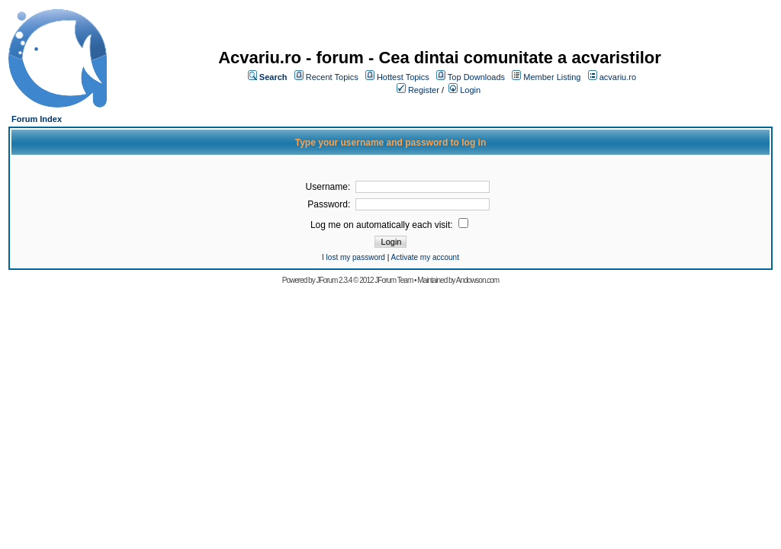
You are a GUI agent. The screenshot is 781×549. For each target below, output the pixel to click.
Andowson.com (477, 280)
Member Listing (551, 77)
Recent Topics (332, 77)
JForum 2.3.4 (334, 280)
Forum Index (36, 119)
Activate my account (424, 257)
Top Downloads (476, 77)
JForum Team (393, 280)
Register (423, 90)
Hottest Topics (403, 77)
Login (470, 90)
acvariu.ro (617, 77)
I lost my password (353, 257)
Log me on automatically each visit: (382, 225)
